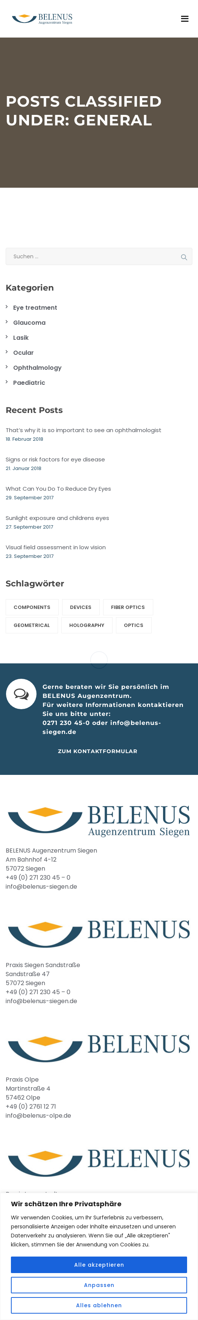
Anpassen (99, 1285)
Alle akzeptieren (99, 1265)
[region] (99, 1256)
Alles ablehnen (99, 1305)
